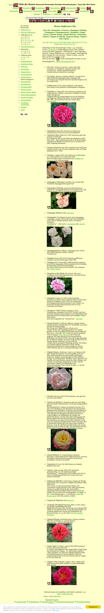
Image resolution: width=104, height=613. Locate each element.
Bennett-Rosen (26, 72)
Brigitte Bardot (52, 496)
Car (50, 42)
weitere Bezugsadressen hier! (65, 61)
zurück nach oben (54, 596)
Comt (56, 44)
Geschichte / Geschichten (25, 103)
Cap (47, 42)
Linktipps (37, 14)
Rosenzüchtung (55, 8)
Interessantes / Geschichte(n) (32, 11)
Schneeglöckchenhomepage (65, 602)
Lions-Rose (70, 213)
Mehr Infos (55, 611)
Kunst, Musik (52, 11)
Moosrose (70, 500)
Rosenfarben (25, 69)
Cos (68, 44)
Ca (44, 42)
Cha (60, 42)
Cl (82, 42)
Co (86, 42)
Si (25, 44)
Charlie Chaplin (55, 269)
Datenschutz (58, 14)
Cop (64, 44)
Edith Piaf (79, 494)
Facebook (52, 603)
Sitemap (15, 8)
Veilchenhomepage (47, 602)
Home (11, 4)
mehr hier (79, 319)
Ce (57, 42)
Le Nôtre (64, 335)
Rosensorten (27, 8)
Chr (77, 42)
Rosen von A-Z (26, 30)
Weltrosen (24, 67)
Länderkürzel (52, 49)
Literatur (83, 8)
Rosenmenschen (71, 8)
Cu (74, 44)
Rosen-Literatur (26, 89)
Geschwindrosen (26, 74)
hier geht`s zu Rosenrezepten (71, 593)
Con (60, 44)
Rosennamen (14, 11)
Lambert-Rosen (26, 77)
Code (73, 48)
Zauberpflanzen (34, 602)
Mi (25, 53)
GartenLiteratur (21, 602)
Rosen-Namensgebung (28, 95)
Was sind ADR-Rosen (28, 32)
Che (73, 42)
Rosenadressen (40, 8)
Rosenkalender (84, 11)
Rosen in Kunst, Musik (28, 92)
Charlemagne (51, 101)
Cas (54, 42)
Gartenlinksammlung (83, 602)
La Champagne (70, 224)
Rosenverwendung (68, 11)
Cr (71, 44)
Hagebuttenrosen (26, 61)
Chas (69, 42)
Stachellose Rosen (27, 64)
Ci (80, 42)
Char (64, 42)
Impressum (46, 14)
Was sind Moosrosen (27, 46)
